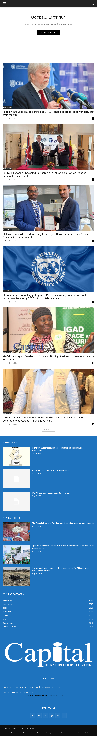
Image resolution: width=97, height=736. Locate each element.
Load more (48, 430)
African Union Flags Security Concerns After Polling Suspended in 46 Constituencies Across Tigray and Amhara (43, 419)
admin (5, 118)
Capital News (7, 107)
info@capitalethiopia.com (22, 692)
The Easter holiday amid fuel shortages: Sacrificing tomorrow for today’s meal (63, 523)
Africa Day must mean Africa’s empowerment (50, 470)
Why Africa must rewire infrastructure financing (51, 493)
